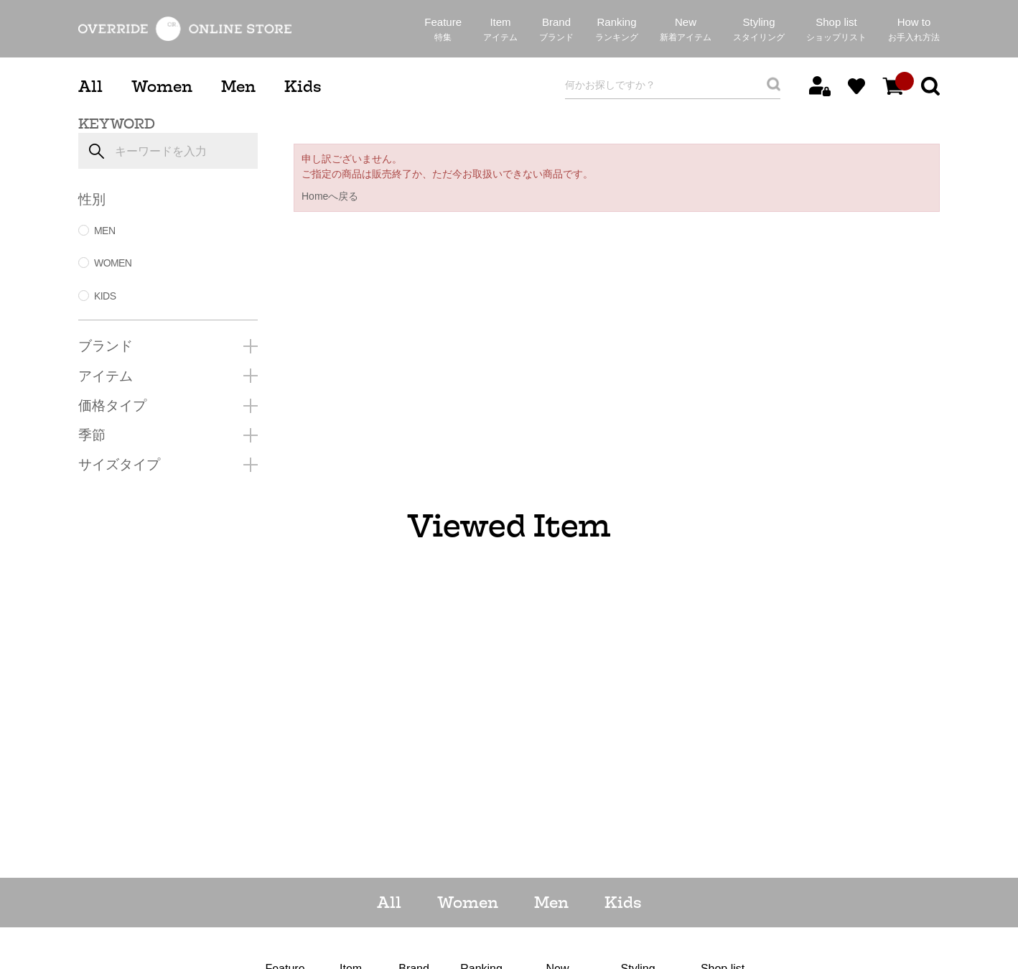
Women (161, 86)
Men (238, 86)
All (90, 86)
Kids (302, 86)
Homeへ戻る (330, 196)
